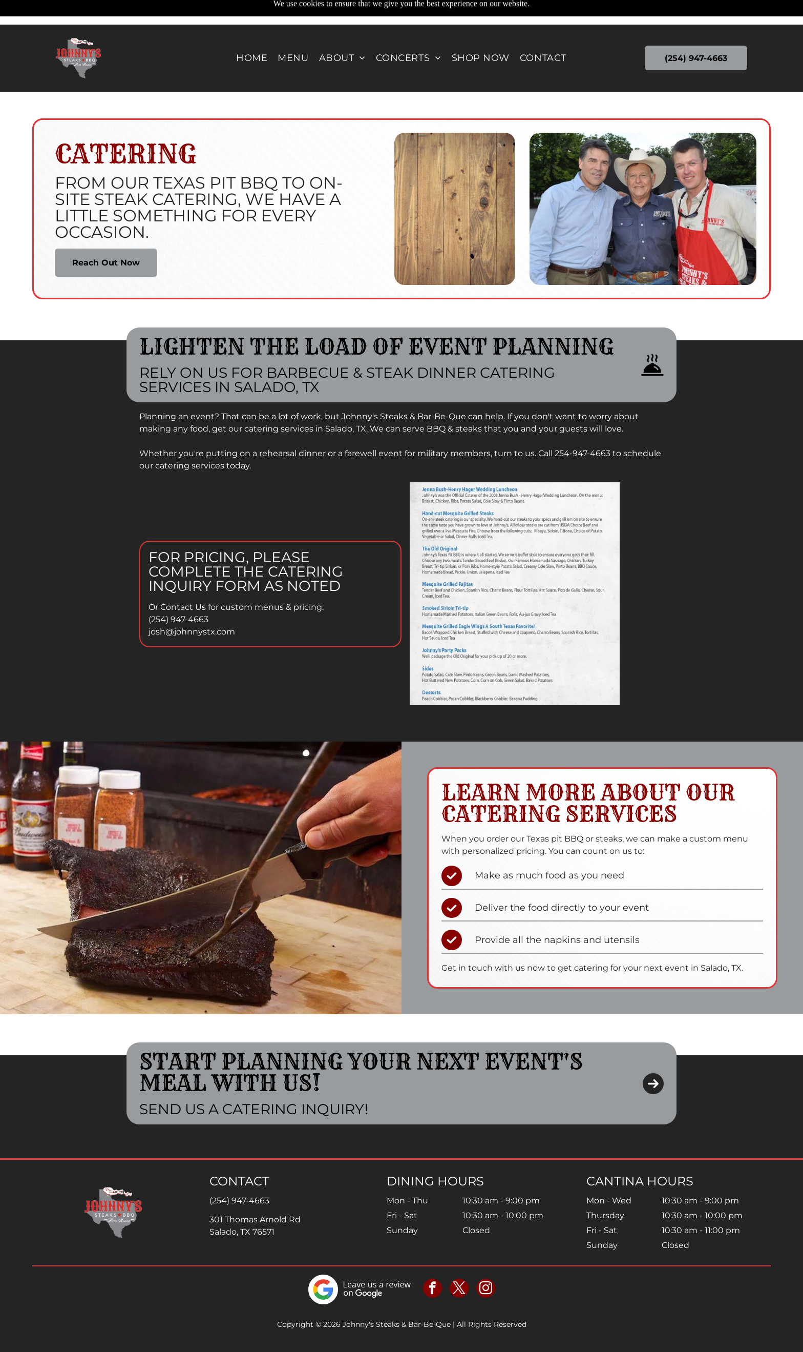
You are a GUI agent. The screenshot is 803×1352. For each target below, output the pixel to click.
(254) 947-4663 (178, 594)
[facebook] (432, 1264)
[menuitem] (251, 33)
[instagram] (485, 1264)
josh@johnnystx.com (192, 606)
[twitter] (459, 1264)
